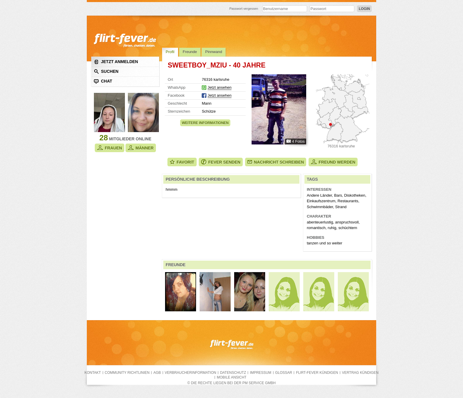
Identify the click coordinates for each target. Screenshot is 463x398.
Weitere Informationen (205, 123)
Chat (103, 81)
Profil (170, 52)
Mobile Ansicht (231, 377)
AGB (157, 373)
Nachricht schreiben (275, 162)
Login (364, 9)
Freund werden (333, 162)
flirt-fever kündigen (317, 373)
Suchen (106, 71)
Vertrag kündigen (360, 373)
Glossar (283, 373)
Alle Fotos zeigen (279, 109)
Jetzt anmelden (116, 61)
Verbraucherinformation (190, 373)
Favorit (182, 162)
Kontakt (92, 373)
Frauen (109, 147)
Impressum (260, 373)
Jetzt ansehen (219, 87)
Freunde (190, 52)
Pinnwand (213, 52)
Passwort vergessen (243, 8)
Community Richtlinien (127, 373)
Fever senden (220, 162)
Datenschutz (233, 373)
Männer (141, 147)
